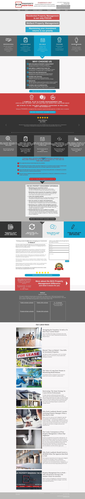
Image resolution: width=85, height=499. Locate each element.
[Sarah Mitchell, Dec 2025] (21, 132)
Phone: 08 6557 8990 (65, 4)
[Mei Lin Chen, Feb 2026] (15, 132)
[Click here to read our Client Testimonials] (42, 275)
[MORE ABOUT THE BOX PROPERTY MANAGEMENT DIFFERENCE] (42, 112)
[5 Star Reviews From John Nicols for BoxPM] (68, 132)
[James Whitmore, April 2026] (11, 132)
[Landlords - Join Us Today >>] (63, 6)
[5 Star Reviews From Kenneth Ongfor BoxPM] (58, 132)
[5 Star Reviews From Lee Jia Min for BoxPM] (47, 132)
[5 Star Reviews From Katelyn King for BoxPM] (36, 132)
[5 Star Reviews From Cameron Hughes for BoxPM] (62, 132)
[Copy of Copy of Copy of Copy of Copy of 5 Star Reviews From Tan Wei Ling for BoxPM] (73, 132)
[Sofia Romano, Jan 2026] (26, 132)
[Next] (78, 125)
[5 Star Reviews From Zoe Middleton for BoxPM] (57, 132)
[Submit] (67, 261)
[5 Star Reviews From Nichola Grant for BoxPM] (42, 132)
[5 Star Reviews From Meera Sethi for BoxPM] (52, 132)
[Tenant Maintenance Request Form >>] (63, 8)
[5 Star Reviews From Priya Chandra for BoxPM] (31, 132)
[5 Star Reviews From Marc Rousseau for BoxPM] (63, 132)
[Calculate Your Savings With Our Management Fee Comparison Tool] (42, 179)
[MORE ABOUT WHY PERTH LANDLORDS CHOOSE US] (42, 91)
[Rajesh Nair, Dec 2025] (20, 132)
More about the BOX (45, 281)
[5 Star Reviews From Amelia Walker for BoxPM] (41, 132)
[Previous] (6, 125)
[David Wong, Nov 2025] (25, 132)
